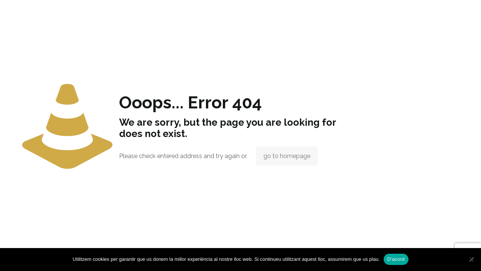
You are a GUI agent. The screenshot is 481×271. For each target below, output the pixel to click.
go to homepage (286, 156)
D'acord (396, 259)
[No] (471, 259)
